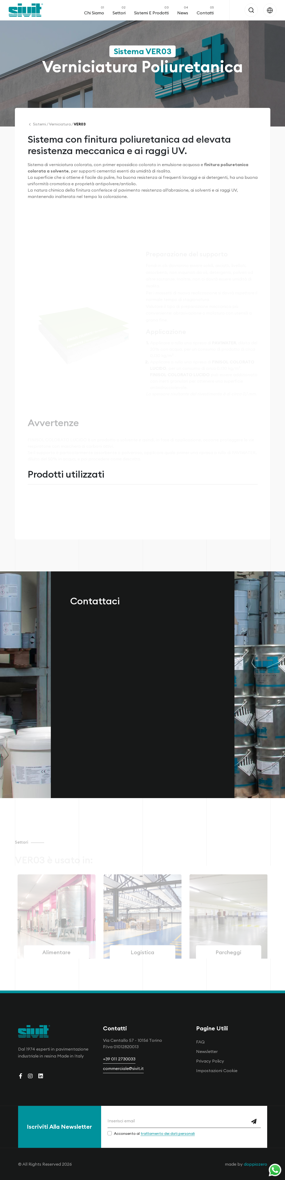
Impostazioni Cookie (216, 1070)
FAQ (200, 1041)
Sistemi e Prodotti (151, 10)
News (182, 10)
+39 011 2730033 (119, 1058)
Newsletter (207, 1051)
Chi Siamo (94, 10)
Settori (119, 10)
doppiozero (255, 1164)
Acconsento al (154, 1133)
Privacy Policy (210, 1061)
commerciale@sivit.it (123, 1068)
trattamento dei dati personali (168, 1133)
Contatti (205, 10)
